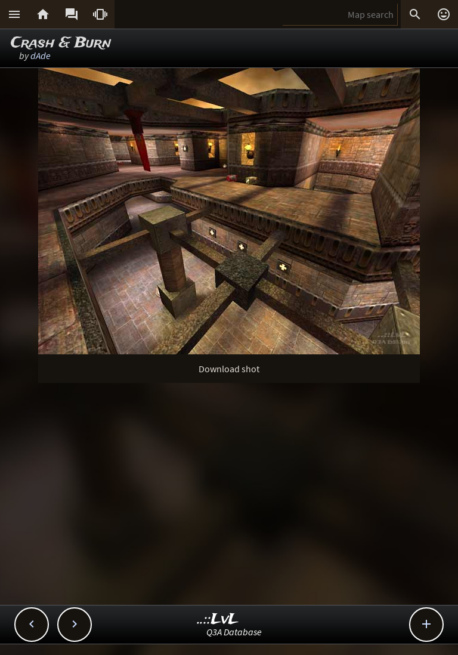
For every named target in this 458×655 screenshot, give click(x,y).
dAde (40, 55)
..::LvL (218, 619)
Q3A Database (234, 632)
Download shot (229, 369)
